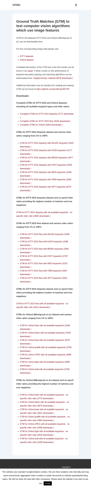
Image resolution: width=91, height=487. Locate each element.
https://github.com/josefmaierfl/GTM (52, 89)
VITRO (16, 5)
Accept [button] (47, 483)
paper (30, 71)
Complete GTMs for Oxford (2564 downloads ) (41, 125)
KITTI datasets (26, 56)
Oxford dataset (27, 60)
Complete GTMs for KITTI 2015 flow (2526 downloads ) (45, 121)
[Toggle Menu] (76, 5)
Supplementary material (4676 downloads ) (53, 78)
